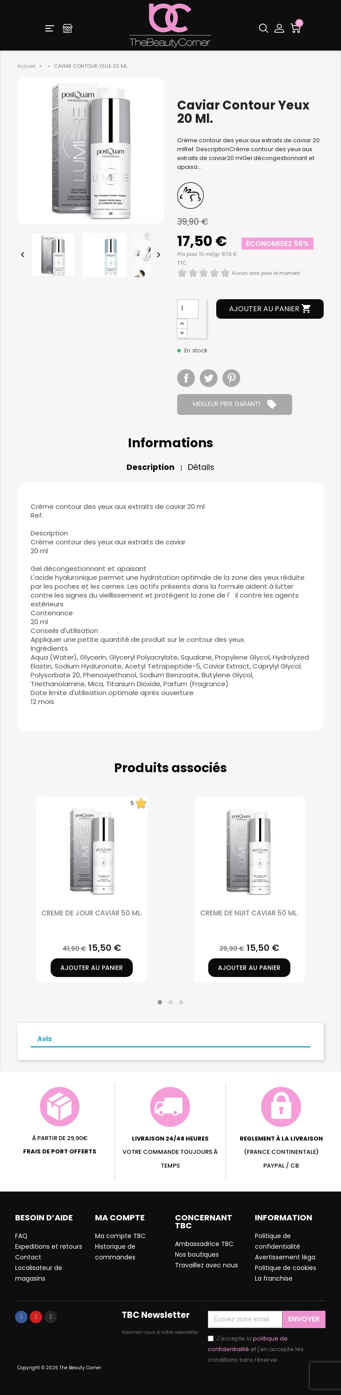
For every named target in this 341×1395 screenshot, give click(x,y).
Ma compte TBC (120, 1235)
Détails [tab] (201, 467)
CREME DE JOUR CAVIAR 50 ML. (91, 913)
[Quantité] (187, 309)
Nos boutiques (197, 1254)
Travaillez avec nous (206, 1265)
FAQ (21, 1235)
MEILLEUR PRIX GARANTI (235, 404)
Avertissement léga (285, 1257)
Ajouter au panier (270, 309)
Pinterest (231, 378)
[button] (160, 1002)
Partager (186, 378)
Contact (28, 1257)
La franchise (274, 1278)
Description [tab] (150, 467)
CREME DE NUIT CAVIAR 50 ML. (249, 913)
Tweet (209, 378)
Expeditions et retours (48, 1246)
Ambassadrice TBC (204, 1243)
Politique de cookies (285, 1267)
